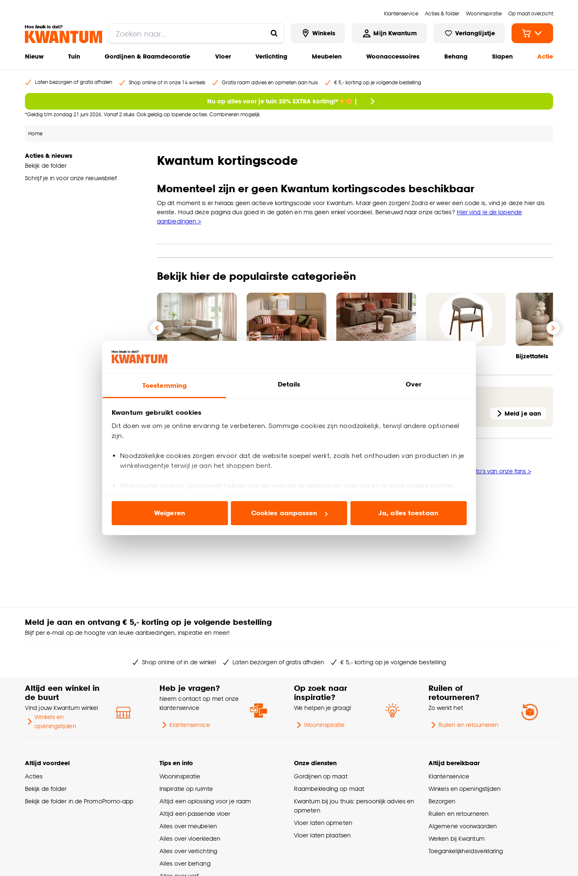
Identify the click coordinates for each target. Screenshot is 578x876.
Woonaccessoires (392, 56)
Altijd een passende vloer (194, 813)
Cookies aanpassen (289, 513)
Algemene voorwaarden (463, 826)
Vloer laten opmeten (323, 822)
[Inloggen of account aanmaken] (389, 33)
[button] (355, 536)
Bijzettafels (532, 356)
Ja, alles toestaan (408, 513)
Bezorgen (442, 801)
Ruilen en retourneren (463, 725)
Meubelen (327, 56)
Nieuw (34, 56)
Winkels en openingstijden (50, 721)
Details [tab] (289, 384)
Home (35, 133)
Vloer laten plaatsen (322, 835)
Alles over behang (185, 863)
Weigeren (169, 513)
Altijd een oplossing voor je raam (205, 801)
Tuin (74, 56)
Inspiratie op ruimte (186, 788)
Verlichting (271, 56)
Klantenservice (184, 725)
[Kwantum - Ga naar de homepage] (63, 34)
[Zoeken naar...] (274, 33)
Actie (545, 56)
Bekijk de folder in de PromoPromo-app (79, 801)
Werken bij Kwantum (457, 838)
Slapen (502, 56)
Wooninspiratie (319, 725)
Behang (456, 56)
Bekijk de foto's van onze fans (485, 471)
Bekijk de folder (46, 788)
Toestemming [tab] (164, 385)
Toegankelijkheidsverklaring (466, 850)
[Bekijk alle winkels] (318, 33)
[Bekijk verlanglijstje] (469, 33)
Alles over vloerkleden (189, 838)
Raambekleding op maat (329, 788)
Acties (34, 776)
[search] (196, 33)
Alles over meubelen (188, 826)
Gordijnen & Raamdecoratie (147, 56)
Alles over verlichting (188, 850)
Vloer (223, 56)
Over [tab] (413, 384)
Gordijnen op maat (321, 776)
